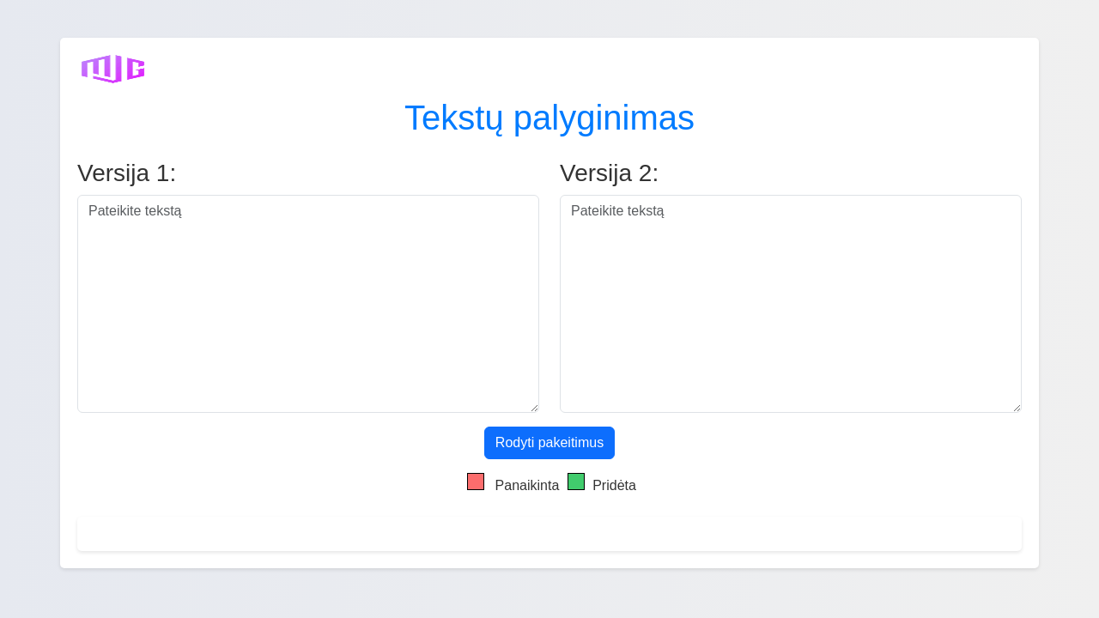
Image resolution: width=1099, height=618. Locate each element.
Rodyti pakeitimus (549, 442)
